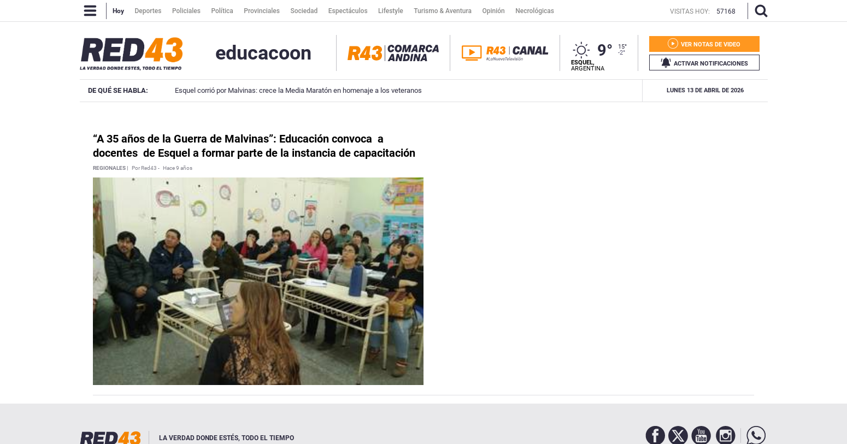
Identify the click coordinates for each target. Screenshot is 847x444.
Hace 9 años (177, 168)
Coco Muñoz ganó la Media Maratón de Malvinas (624, 90)
